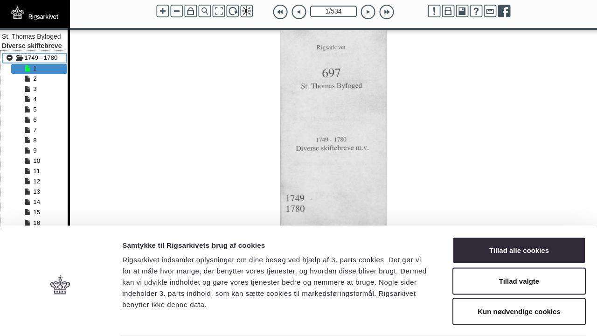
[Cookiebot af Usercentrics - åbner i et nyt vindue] (60, 318)
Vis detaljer (485, 318)
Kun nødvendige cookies (519, 275)
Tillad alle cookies (519, 213)
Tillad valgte (519, 244)
